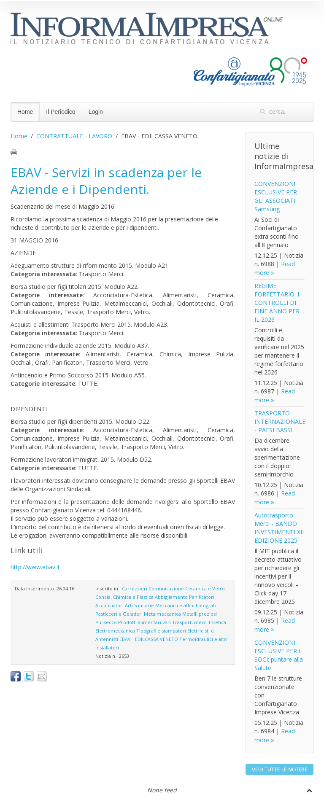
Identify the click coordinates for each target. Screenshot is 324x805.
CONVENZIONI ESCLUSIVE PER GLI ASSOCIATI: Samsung (275, 196)
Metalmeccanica (162, 614)
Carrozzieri (134, 588)
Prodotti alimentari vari (144, 622)
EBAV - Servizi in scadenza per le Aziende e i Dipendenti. (106, 181)
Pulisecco (106, 622)
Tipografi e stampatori (161, 630)
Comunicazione (166, 588)
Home (25, 111)
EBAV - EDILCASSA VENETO (148, 639)
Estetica (217, 622)
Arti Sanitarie (139, 605)
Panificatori (201, 597)
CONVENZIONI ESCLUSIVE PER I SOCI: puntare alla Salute (278, 655)
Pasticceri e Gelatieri (119, 614)
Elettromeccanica (115, 630)
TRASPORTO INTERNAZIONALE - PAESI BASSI (279, 421)
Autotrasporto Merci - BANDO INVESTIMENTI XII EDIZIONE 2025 (279, 527)
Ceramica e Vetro (205, 588)
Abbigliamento (171, 597)
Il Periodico (60, 111)
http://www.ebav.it (35, 567)
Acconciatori (109, 605)
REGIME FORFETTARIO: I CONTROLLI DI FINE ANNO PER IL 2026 (277, 302)
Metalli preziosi (199, 614)
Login (96, 111)
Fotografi (206, 605)
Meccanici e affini (174, 605)
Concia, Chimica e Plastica (124, 597)
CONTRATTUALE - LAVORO (74, 136)
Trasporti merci (190, 622)
